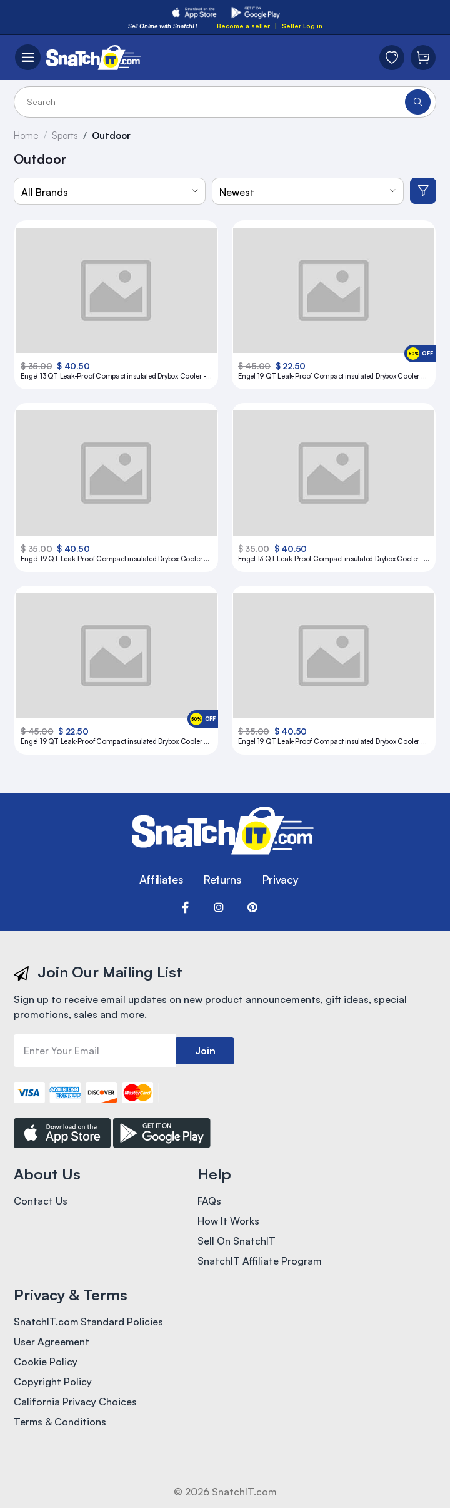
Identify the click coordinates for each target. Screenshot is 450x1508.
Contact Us (41, 1201)
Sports (65, 135)
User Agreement (52, 1342)
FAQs (209, 1201)
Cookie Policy (46, 1362)
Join (205, 1050)
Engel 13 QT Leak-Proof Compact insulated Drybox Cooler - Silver (113, 376)
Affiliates (161, 879)
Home (26, 135)
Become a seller (243, 25)
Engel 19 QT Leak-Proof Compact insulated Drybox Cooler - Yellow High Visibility (114, 741)
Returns (222, 879)
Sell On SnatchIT (237, 1241)
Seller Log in (302, 25)
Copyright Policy (53, 1382)
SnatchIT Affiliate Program (260, 1261)
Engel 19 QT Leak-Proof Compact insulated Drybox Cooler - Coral (114, 559)
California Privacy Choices (75, 1402)
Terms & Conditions (60, 1422)
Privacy (280, 879)
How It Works (228, 1221)
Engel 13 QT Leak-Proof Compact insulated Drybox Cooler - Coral (331, 559)
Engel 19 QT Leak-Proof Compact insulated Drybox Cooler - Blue (331, 376)
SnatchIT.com (244, 1491)
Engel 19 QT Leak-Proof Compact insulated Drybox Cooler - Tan (331, 741)
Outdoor (112, 135)
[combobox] (110, 191)
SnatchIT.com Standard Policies (89, 1322)
